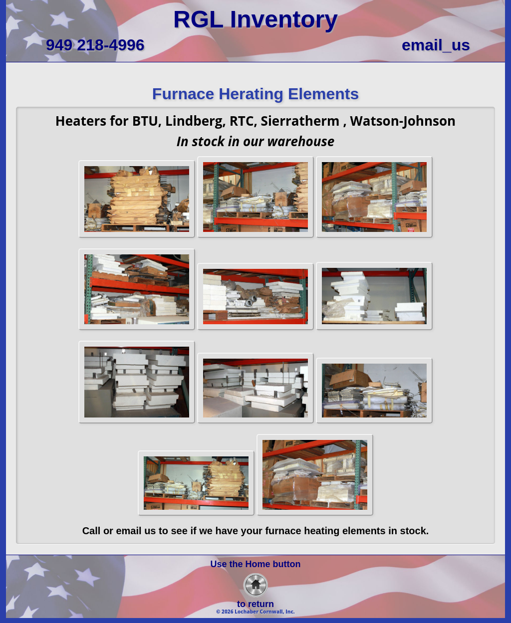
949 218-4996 (95, 45)
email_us (436, 45)
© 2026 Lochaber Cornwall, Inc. (255, 611)
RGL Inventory (255, 19)
